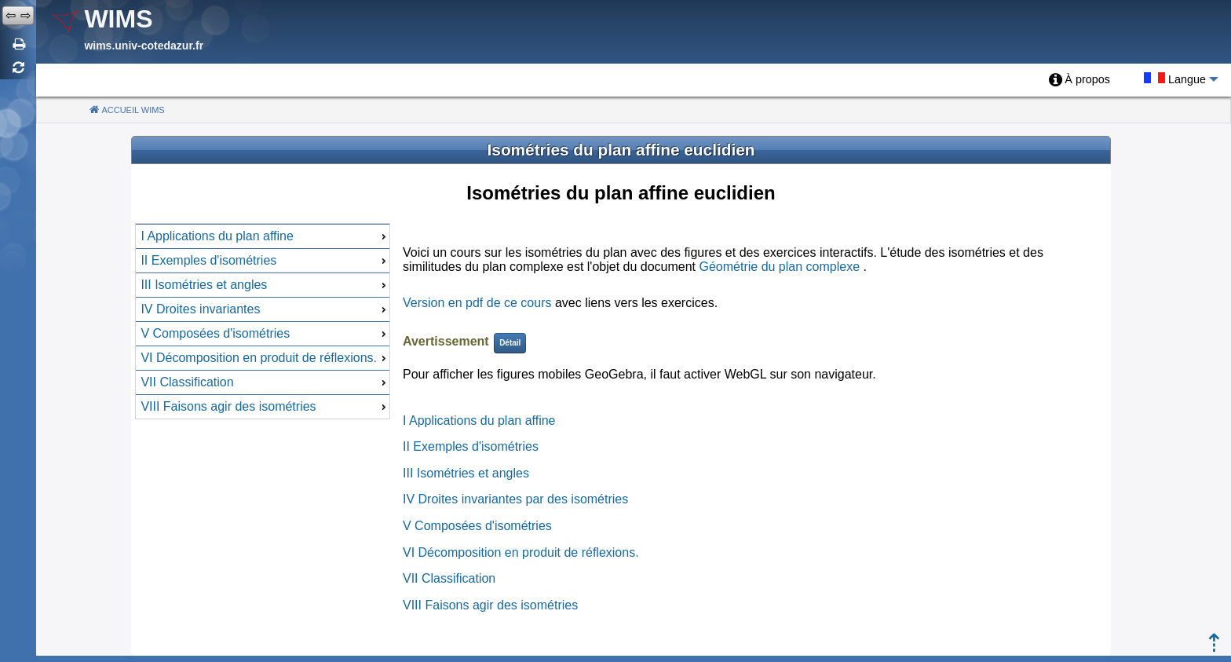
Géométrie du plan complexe (779, 266)
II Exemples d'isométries (471, 446)
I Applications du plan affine (479, 420)
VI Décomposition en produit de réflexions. (521, 552)
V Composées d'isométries (477, 525)
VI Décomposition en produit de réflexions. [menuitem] (265, 357)
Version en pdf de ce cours (477, 302)
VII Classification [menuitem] (265, 382)
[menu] (262, 321)
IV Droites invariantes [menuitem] (265, 309)
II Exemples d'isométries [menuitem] (265, 260)
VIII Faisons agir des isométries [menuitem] (265, 406)
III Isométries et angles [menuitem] (265, 284)
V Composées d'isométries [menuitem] (265, 333)
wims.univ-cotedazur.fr (143, 45)
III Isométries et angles (466, 473)
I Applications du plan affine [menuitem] (265, 236)
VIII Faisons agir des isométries (490, 605)
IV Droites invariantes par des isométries (515, 499)
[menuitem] (1079, 80)
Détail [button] (510, 342)
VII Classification (449, 578)
